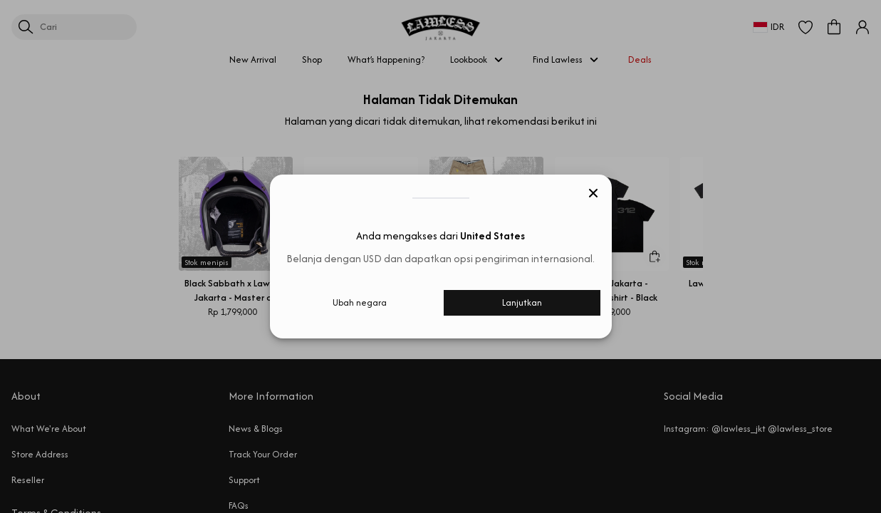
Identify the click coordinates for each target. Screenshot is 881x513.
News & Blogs (256, 428)
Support (244, 480)
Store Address (39, 454)
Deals (640, 59)
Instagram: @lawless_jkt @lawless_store (748, 428)
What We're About (48, 428)
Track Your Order (263, 454)
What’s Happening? (386, 59)
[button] (805, 27)
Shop (312, 59)
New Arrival (252, 59)
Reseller (27, 480)
